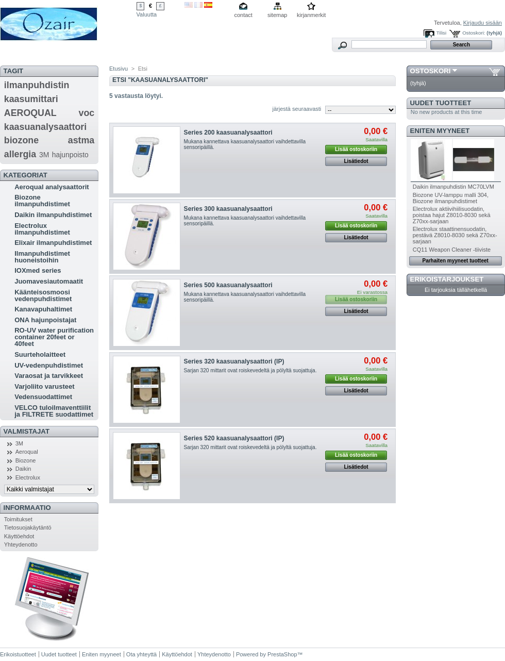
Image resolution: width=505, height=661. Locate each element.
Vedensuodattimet (43, 397)
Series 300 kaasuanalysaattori (228, 208)
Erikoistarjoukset (447, 279)
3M (44, 155)
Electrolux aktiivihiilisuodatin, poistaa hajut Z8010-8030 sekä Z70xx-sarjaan (452, 215)
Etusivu (118, 68)
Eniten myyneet (440, 131)
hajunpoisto (70, 155)
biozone (21, 140)
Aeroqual (26, 452)
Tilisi (441, 33)
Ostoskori (430, 71)
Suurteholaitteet (39, 354)
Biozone (25, 460)
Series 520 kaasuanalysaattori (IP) (234, 438)
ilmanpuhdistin (37, 85)
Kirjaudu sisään (482, 23)
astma (81, 140)
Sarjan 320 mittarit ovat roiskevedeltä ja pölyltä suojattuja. (250, 370)
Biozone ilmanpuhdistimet (42, 200)
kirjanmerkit (311, 15)
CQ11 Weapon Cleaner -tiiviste (452, 249)
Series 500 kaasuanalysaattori (228, 285)
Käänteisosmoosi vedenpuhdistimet (43, 295)
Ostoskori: (473, 33)
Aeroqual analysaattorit (51, 187)
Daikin (23, 469)
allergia (20, 154)
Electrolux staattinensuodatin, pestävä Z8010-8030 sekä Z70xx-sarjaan (455, 235)
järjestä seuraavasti (297, 109)
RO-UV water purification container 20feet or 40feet (54, 337)
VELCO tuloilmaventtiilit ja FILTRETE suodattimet (53, 411)
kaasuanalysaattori (45, 127)
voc (87, 113)
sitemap (277, 15)
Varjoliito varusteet (44, 386)
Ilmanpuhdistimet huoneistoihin (42, 257)
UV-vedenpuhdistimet (48, 365)
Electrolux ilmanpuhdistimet (42, 229)
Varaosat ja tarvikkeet (48, 375)
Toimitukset (18, 519)
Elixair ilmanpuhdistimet (53, 242)
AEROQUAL (30, 113)
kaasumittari (31, 99)
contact (243, 15)
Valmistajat (26, 431)
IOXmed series (37, 270)
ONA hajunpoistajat (45, 320)
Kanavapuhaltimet (43, 309)
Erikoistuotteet (18, 654)
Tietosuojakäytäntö (28, 527)
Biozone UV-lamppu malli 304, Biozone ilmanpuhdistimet (451, 198)
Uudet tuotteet (441, 103)
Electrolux (27, 477)
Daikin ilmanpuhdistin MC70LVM (453, 187)
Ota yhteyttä (141, 654)
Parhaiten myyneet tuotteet (456, 260)
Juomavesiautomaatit (48, 281)
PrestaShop (282, 654)
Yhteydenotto (21, 544)
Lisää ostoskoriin (356, 149)
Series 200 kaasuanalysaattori (228, 132)
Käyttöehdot (19, 536)
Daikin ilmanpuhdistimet (53, 215)
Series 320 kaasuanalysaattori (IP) (234, 361)
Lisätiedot (356, 161)
